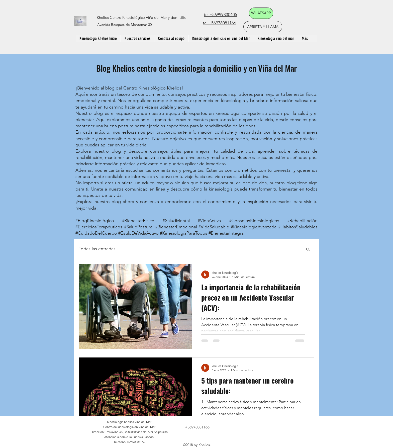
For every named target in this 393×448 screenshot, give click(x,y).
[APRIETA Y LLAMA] (262, 26)
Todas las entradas (97, 248)
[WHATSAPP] (261, 13)
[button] (308, 249)
